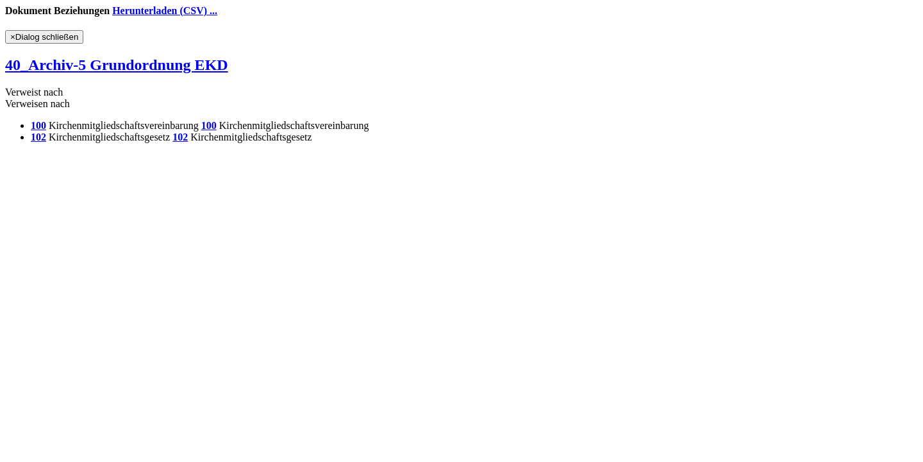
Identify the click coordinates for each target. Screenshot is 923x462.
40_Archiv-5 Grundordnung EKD (116, 64)
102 (38, 137)
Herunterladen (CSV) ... (164, 10)
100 (38, 125)
